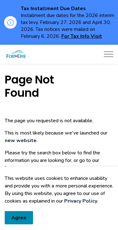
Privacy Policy (80, 204)
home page (18, 167)
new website (21, 140)
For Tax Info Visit (81, 36)
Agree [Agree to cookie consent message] (19, 221)
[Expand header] (108, 54)
